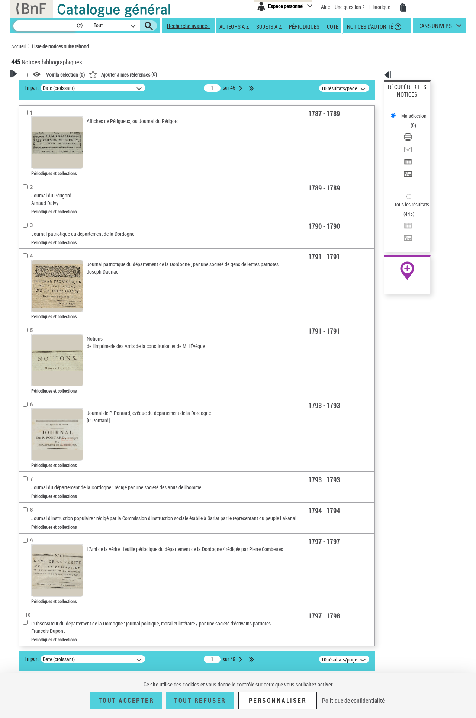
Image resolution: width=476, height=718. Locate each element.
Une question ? (349, 6)
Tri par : (127, 87)
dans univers (435, 27)
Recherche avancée (188, 25)
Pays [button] (24, 361)
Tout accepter (126, 700)
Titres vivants (37, 275)
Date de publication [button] (41, 324)
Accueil (18, 46)
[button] (79, 25)
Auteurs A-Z (234, 26)
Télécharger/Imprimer (411, 111)
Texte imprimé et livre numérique (56, 185)
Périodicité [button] (31, 208)
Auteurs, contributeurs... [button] (47, 299)
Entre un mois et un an (47, 230)
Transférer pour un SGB (413, 138)
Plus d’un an (36, 241)
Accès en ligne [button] (35, 150)
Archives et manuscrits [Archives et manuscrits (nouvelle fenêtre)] (400, 227)
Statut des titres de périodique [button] (54, 253)
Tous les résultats (406, 158)
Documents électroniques (47, 196)
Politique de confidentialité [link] (353, 700)
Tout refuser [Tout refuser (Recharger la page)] (200, 700)
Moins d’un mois (41, 219)
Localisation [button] (33, 287)
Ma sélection (402, 98)
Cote (332, 26)
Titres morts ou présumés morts (56, 264)
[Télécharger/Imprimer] (417, 112)
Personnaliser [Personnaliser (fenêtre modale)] (278, 700)
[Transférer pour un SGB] (417, 138)
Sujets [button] (26, 336)
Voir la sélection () (161, 74)
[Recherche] (44, 25)
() (218, 74)
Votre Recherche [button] (42, 86)
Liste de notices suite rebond (60, 46)
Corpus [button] (27, 349)
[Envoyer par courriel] (417, 121)
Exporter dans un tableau (415, 129)
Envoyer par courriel (410, 120)
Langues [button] (28, 312)
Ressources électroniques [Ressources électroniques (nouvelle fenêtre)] (403, 235)
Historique (380, 6)
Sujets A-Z (269, 26)
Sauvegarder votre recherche (57, 122)
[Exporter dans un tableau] (417, 129)
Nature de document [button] (42, 162)
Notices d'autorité (369, 26)
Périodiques (304, 26)
